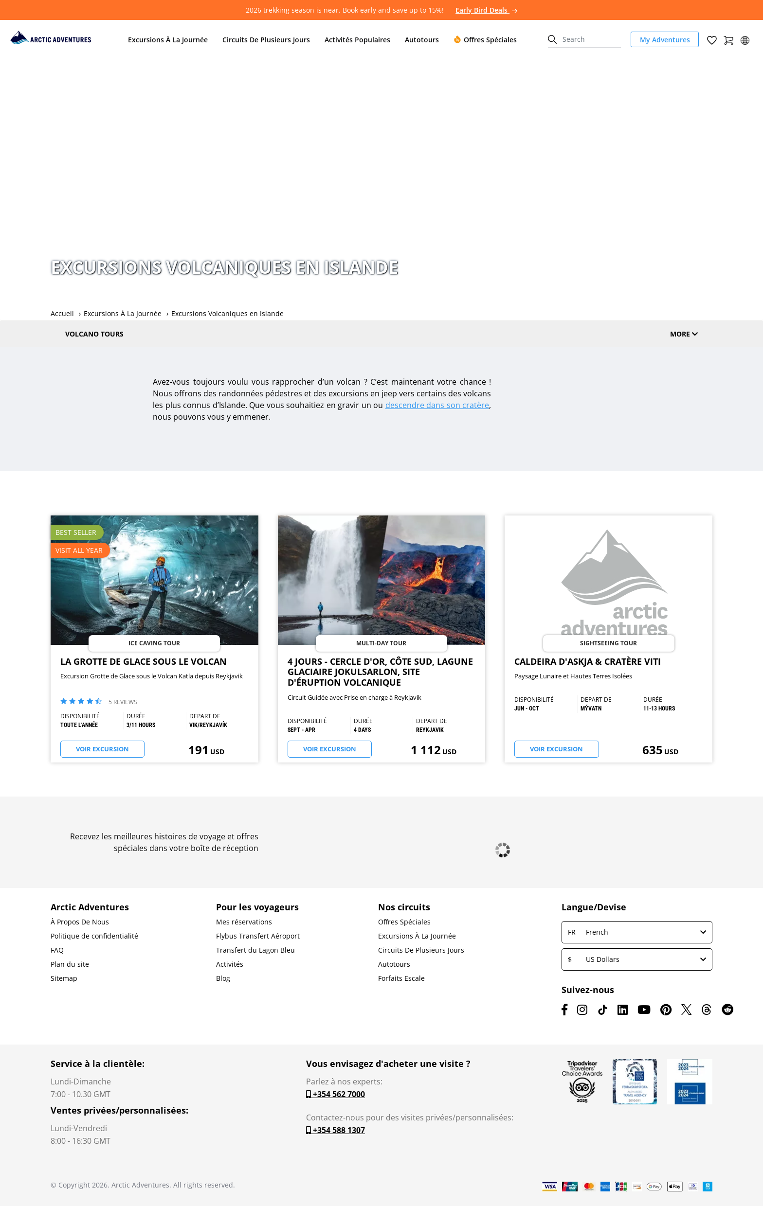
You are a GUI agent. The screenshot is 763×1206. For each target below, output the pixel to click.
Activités (229, 964)
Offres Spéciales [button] (485, 39)
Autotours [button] (422, 39)
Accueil (62, 313)
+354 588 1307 (335, 1130)
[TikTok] (602, 1009)
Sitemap (64, 978)
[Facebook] (564, 1009)
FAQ (57, 950)
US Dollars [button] (637, 959)
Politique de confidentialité (94, 936)
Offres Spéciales (404, 922)
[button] (745, 39)
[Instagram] (582, 1009)
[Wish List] (712, 39)
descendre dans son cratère (437, 405)
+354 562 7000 (335, 1094)
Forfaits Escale (401, 978)
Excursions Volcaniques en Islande (227, 313)
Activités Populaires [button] (357, 39)
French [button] (637, 932)
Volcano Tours (94, 333)
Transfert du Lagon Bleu (255, 950)
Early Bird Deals (486, 10)
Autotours (394, 964)
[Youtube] (644, 1009)
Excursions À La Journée (123, 313)
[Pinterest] (665, 1009)
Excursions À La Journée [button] (168, 39)
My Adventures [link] (665, 39)
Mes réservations (244, 922)
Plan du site (70, 964)
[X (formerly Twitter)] (686, 1009)
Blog (223, 978)
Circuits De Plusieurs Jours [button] (266, 39)
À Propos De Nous (80, 922)
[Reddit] (727, 1009)
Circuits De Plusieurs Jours (421, 950)
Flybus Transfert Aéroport (258, 936)
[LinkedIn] (623, 1009)
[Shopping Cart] (728, 39)
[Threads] (706, 1009)
